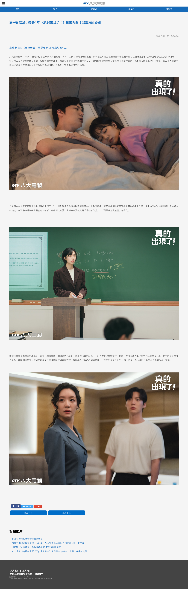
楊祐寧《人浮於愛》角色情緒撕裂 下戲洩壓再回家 (36, 547)
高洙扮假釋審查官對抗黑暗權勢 (27, 539)
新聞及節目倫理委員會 (21, 574)
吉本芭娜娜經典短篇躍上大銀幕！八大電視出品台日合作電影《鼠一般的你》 (49, 543)
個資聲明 (39, 574)
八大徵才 (14, 571)
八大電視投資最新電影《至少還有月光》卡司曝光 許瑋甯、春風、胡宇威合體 (49, 551)
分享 (16, 506)
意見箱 (25, 571)
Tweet (27, 506)
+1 (37, 506)
